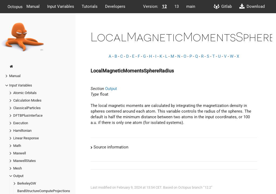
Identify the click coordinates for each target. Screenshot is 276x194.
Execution (20, 123)
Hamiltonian (22, 131)
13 (176, 6)
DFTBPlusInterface (28, 115)
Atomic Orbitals (25, 93)
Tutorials (90, 6)
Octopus (15, 6)
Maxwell (19, 153)
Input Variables (60, 6)
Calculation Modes (27, 100)
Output (18, 176)
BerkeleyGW (26, 183)
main (190, 6)
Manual (33, 6)
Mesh (17, 168)
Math (17, 146)
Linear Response (26, 138)
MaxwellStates (24, 161)
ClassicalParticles (27, 108)
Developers (115, 6)
